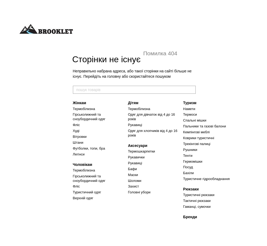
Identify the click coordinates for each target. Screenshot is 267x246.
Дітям (133, 103)
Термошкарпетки (141, 151)
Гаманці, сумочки (197, 207)
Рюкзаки (191, 189)
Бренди (190, 217)
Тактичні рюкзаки (197, 201)
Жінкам (79, 103)
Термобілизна (84, 109)
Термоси (190, 114)
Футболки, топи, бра (89, 148)
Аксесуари (137, 145)
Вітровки (80, 137)
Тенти (188, 156)
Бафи (132, 169)
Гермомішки (192, 161)
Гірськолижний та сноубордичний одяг (89, 116)
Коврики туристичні (198, 138)
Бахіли (188, 173)
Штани (78, 142)
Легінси (79, 154)
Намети (189, 109)
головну (114, 76)
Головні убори (139, 192)
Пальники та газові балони (204, 126)
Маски (133, 175)
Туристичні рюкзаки (198, 195)
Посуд (188, 167)
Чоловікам (82, 164)
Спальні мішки (194, 120)
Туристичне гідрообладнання (206, 179)
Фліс (76, 125)
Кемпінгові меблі (196, 132)
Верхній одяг (83, 198)
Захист (133, 186)
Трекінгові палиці (196, 144)
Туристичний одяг (87, 192)
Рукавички (136, 157)
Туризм (190, 103)
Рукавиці (135, 125)
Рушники (190, 150)
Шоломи (134, 181)
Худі (76, 131)
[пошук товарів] (191, 90)
